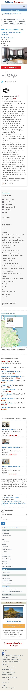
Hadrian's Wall (6, 572)
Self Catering (5, 597)
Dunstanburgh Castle (8, 389)
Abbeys (4, 539)
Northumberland (7, 13)
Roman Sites (5, 564)
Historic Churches (7, 554)
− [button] (3, 319)
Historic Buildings (6, 559)
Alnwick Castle (6, 578)
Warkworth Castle (6, 583)
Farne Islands (5, 367)
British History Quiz (7, 669)
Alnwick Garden (6, 394)
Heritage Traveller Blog (8, 667)
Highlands (5, 503)
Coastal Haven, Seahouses (11, 466)
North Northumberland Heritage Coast (12, 591)
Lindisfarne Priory (7, 403)
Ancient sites (5, 541)
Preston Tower (6, 385)
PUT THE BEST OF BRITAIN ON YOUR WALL (14, 625)
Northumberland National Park (10, 589)
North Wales (13, 503)
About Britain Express (8, 688)
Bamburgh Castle (7, 380)
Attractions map (7, 535)
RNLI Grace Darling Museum (10, 371)
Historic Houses (6, 556)
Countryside (5, 546)
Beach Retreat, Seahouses (11, 447)
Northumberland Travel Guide (10, 527)
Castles (4, 544)
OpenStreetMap (19, 346)
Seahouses (17, 13)
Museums (4, 561)
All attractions (5, 533)
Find (2, 512)
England (4, 497)
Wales (17, 497)
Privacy (4, 685)
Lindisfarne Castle (7, 398)
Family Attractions (7, 549)
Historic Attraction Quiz (8, 672)
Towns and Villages (7, 566)
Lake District (17, 501)
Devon (4, 501)
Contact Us (5, 682)
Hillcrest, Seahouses (9, 430)
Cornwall (9, 501)
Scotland (10, 497)
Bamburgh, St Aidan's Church (11, 376)
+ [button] (3, 317)
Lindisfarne (5, 407)
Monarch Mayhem (7, 674)
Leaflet (14, 346)
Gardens (4, 551)
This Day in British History (9, 677)
